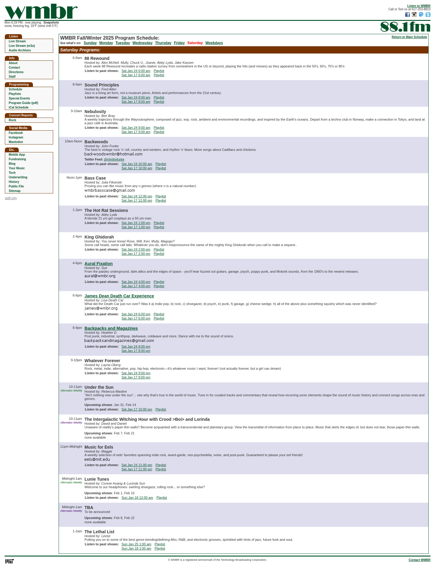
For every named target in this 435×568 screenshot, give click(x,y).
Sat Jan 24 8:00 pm (135, 346)
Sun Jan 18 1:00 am (136, 548)
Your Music (17, 168)
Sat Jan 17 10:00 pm (136, 409)
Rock (12, 120)
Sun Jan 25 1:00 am (136, 544)
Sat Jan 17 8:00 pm (135, 350)
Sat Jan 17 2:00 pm (135, 253)
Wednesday (142, 43)
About (13, 63)
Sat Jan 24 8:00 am (135, 97)
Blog (12, 163)
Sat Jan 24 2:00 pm (135, 249)
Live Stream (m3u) (22, 45)
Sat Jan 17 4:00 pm (135, 286)
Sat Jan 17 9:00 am (135, 132)
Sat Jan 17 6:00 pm (135, 318)
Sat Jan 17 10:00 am (136, 168)
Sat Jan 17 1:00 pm (135, 227)
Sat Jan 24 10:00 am (136, 164)
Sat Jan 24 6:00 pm (135, 314)
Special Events (19, 98)
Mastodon (16, 142)
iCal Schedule (19, 107)
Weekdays (214, 43)
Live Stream (17, 41)
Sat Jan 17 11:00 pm (136, 469)
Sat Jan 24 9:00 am (135, 127)
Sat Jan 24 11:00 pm (136, 465)
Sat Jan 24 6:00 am (135, 71)
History (14, 181)
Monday (106, 43)
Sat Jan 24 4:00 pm (135, 282)
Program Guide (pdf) (23, 103)
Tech (12, 172)
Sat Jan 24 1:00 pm (135, 223)
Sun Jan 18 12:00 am (137, 497)
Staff (12, 76)
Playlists (15, 94)
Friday (179, 43)
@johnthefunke (114, 159)
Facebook (16, 133)
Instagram (16, 137)
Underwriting (18, 177)
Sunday (90, 43)
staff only (11, 198)
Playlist (159, 71)
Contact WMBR (419, 560)
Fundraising (17, 159)
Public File (16, 186)
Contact (14, 67)
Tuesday (122, 43)
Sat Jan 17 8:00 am (135, 101)
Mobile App (17, 154)
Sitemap (15, 191)
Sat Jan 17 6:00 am (135, 75)
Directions (16, 72)
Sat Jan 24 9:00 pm (135, 373)
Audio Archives (20, 50)
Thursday (163, 43)
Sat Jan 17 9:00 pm (135, 377)
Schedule (15, 89)
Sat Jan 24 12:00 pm (136, 196)
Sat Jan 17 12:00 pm (136, 200)
